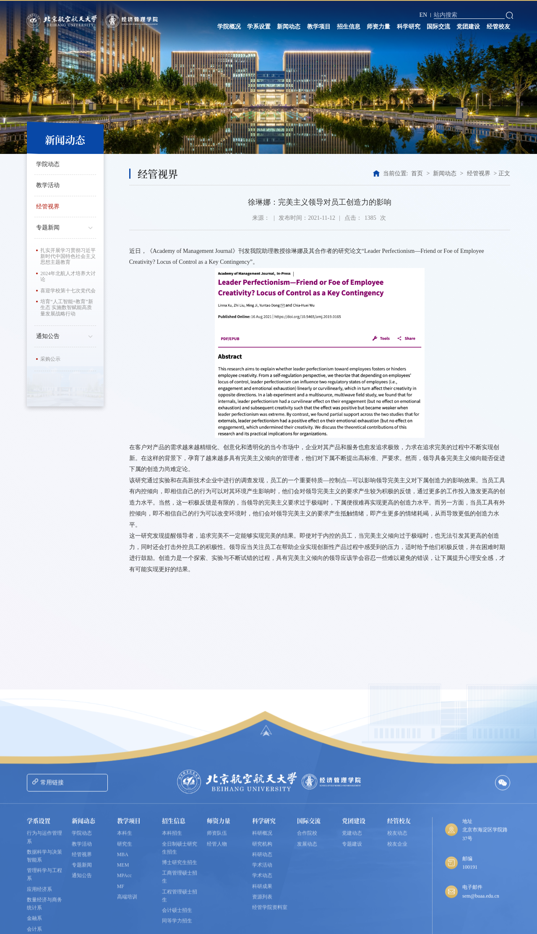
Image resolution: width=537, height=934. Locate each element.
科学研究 (408, 26)
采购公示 (50, 359)
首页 (417, 173)
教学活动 (48, 185)
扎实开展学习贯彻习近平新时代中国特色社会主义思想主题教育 (68, 256)
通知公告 (66, 335)
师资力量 (378, 26)
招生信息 (348, 26)
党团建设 (468, 26)
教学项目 (319, 26)
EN (423, 15)
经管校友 (498, 26)
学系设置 (259, 26)
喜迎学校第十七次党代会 (68, 291)
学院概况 (229, 26)
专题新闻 (66, 227)
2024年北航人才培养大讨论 (68, 276)
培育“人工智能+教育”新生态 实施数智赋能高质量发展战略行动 (66, 308)
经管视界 (48, 206)
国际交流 (438, 26)
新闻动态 (288, 26)
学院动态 (48, 164)
